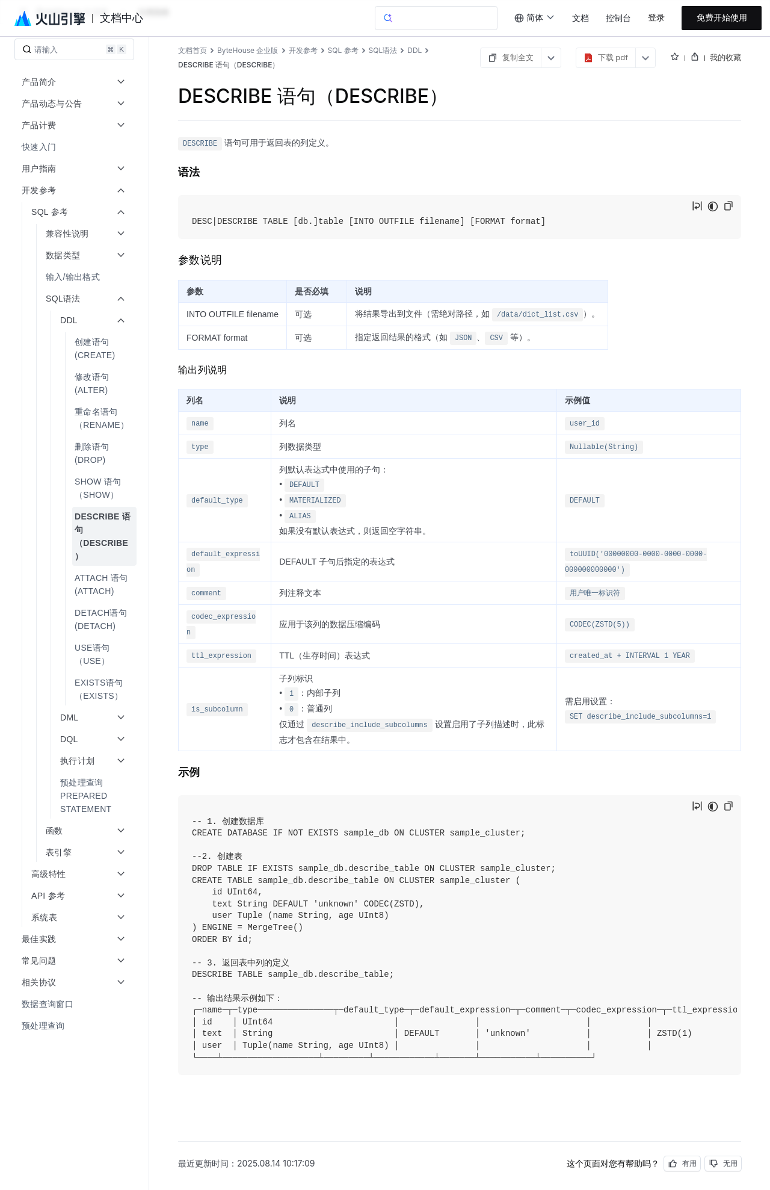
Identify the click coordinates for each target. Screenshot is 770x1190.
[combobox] (534, 18)
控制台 (618, 18)
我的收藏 (725, 57)
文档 (580, 18)
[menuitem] (75, 146)
